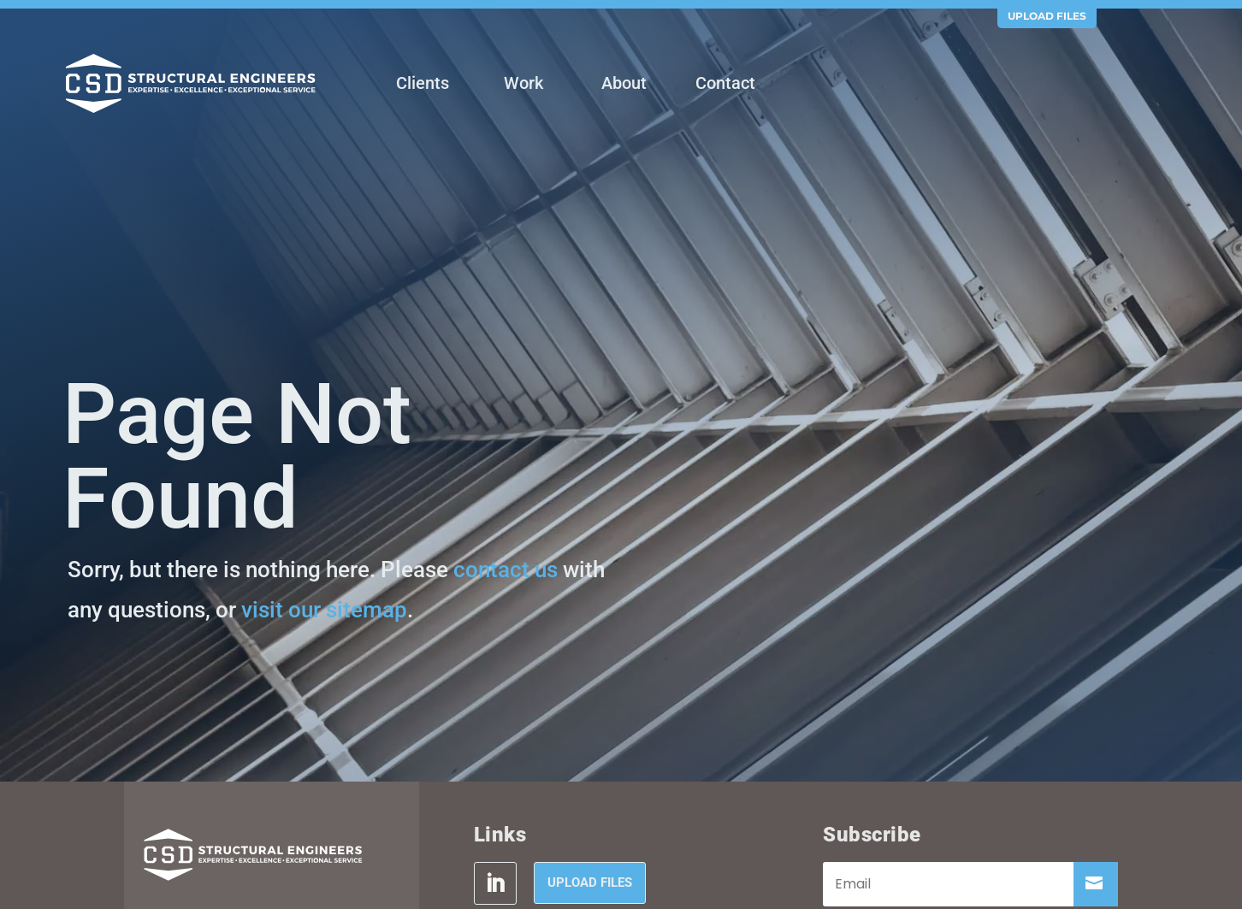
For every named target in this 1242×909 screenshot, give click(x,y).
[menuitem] (422, 85)
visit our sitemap (324, 610)
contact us (505, 569)
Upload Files (1047, 15)
